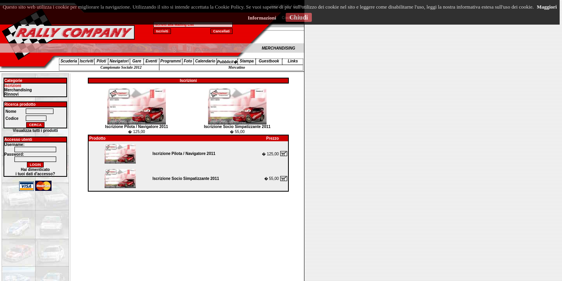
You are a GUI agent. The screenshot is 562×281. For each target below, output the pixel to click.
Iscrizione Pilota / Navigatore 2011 (136, 126)
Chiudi (299, 17)
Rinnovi (11, 94)
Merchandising (18, 90)
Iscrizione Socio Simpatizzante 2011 (237, 126)
